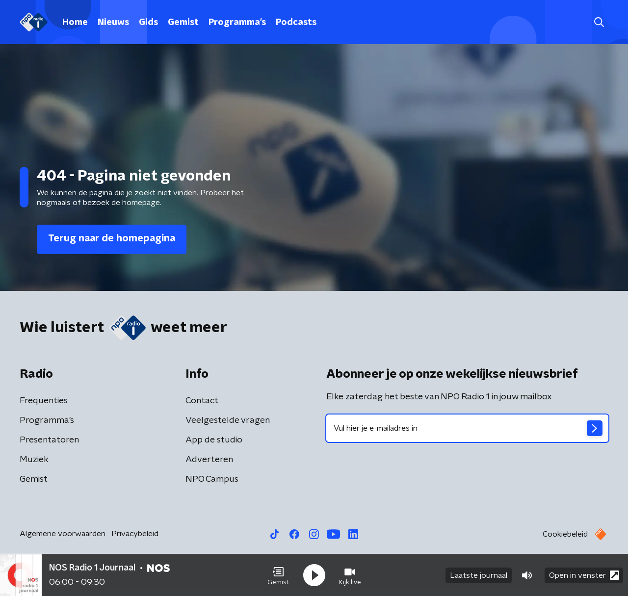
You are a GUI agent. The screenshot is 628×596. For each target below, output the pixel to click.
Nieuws (113, 22)
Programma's (237, 22)
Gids (148, 22)
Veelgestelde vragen (227, 420)
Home (75, 22)
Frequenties (44, 400)
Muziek (34, 459)
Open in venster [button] (584, 575)
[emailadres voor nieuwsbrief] (467, 428)
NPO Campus (211, 479)
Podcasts (296, 22)
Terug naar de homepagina (111, 238)
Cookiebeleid (565, 534)
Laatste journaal (478, 575)
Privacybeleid (134, 534)
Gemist (183, 22)
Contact (201, 400)
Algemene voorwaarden (62, 534)
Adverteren (209, 459)
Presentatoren (49, 440)
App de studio (213, 440)
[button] (278, 575)
